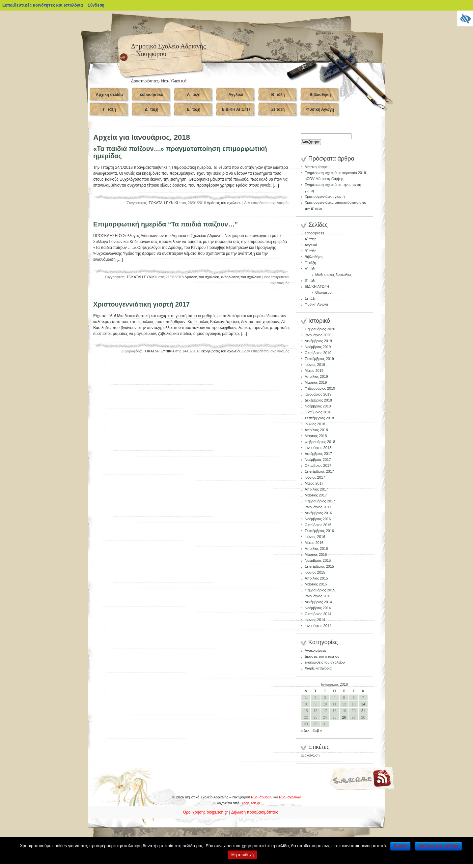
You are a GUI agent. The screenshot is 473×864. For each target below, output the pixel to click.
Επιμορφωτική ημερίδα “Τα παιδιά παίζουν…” (165, 224)
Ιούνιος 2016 (315, 537)
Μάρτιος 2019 (316, 382)
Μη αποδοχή (242, 854)
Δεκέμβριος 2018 (318, 400)
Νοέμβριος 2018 (318, 406)
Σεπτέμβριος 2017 (319, 471)
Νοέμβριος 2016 (318, 519)
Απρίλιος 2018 (316, 430)
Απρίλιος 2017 (316, 489)
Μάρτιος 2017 (316, 495)
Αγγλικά (235, 94)
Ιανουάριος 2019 (318, 394)
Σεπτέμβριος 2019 (319, 359)
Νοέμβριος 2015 (318, 560)
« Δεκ (305, 730)
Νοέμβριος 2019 (318, 347)
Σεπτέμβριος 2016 (319, 531)
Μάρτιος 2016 (316, 554)
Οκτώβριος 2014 (318, 614)
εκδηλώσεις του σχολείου (241, 277)
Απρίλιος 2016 (316, 549)
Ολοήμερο (323, 292)
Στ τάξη (278, 109)
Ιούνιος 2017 (315, 477)
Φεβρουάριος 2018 (320, 442)
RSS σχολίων (290, 797)
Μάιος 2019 (314, 370)
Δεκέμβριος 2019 (318, 341)
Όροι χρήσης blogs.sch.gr (205, 812)
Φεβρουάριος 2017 (320, 501)
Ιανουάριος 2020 (318, 335)
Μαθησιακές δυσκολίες (333, 275)
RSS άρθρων (261, 797)
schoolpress (151, 94)
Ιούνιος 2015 (315, 572)
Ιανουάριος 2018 (318, 448)
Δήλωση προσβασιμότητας (254, 812)
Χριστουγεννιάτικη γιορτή (325, 196)
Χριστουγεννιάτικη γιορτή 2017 (141, 304)
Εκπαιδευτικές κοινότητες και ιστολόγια (42, 5)
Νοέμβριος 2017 (318, 460)
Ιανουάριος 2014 (318, 626)
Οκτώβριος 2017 (318, 465)
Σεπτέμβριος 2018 (319, 418)
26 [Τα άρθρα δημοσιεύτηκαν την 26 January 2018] (344, 717)
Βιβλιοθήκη (320, 94)
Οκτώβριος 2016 (318, 525)
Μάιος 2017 (314, 483)
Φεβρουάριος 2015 (320, 590)
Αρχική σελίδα (109, 94)
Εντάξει (400, 846)
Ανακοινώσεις (315, 650)
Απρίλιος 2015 (316, 578)
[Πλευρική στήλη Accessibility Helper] (465, 18)
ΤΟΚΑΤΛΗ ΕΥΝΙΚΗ (164, 203)
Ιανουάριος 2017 (318, 507)
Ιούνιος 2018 (315, 424)
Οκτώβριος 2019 (318, 353)
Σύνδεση (96, 5)
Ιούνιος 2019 (315, 365)
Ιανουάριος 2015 (318, 596)
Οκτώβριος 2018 (318, 412)
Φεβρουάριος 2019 (320, 388)
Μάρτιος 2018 (316, 436)
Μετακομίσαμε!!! (317, 167)
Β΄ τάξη (278, 94)
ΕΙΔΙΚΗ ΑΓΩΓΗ (236, 109)
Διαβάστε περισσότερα (439, 846)
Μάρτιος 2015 (316, 584)
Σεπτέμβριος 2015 (319, 566)
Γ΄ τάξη (109, 109)
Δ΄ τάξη (151, 109)
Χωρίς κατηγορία (318, 668)
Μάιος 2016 (314, 543)
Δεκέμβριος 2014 (318, 602)
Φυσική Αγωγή (320, 109)
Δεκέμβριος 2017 (318, 454)
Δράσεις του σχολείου (224, 203)
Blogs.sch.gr (250, 803)
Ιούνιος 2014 (315, 620)
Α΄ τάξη (193, 94)
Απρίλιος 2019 (316, 376)
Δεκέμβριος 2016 (318, 513)
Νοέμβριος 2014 (318, 608)
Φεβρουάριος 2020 (320, 329)
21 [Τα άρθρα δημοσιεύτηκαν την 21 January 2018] (363, 711)
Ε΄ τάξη (193, 109)
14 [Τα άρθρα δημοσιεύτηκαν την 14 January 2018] (363, 704)
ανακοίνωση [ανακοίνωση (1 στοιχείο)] (310, 755)
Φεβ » (317, 730)
